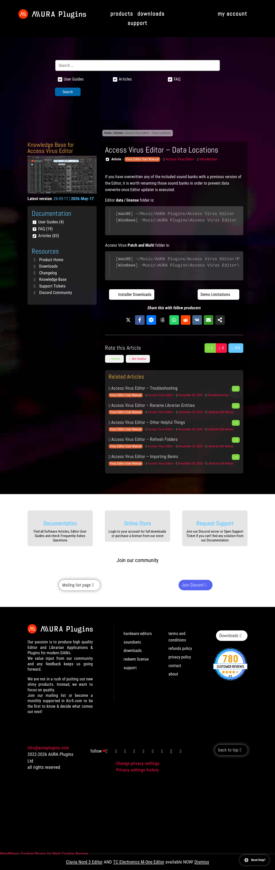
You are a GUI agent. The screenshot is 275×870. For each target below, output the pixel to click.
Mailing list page (76, 585)
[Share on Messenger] (151, 320)
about (173, 674)
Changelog (48, 273)
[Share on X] (128, 320)
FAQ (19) (45, 228)
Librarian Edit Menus (221, 412)
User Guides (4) (51, 222)
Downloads (48, 266)
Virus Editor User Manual (142, 159)
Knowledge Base (52, 279)
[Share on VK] (197, 320)
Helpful (114, 359)
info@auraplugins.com (48, 747)
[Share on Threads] (162, 320)
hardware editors (138, 633)
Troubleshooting (218, 395)
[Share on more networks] (220, 320)
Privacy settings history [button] (137, 770)
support (130, 667)
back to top (228, 750)
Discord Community (55, 292)
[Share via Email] (208, 320)
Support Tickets (52, 286)
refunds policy (180, 648)
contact (174, 665)
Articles (118, 133)
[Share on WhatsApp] (174, 320)
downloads (133, 650)
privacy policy (179, 657)
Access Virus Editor (180, 159)
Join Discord (192, 585)
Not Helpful (137, 359)
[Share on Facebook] (140, 320)
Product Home (51, 259)
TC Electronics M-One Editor (138, 862)
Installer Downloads (134, 294)
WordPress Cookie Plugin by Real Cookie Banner (44, 853)
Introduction (208, 159)
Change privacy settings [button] (137, 763)
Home (108, 133)
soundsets (132, 642)
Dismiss (201, 862)
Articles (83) (48, 235)
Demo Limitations (215, 294)
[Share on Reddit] (185, 320)
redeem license (136, 659)
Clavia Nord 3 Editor (84, 862)
